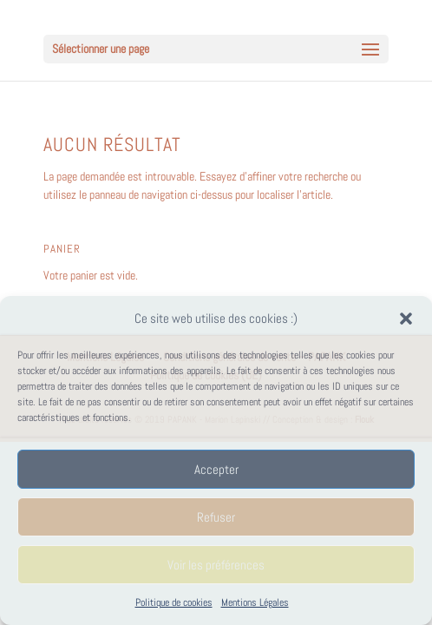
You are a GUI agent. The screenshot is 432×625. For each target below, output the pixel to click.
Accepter (216, 469)
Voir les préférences (216, 564)
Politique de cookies (174, 602)
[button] (406, 318)
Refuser (216, 517)
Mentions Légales (255, 602)
